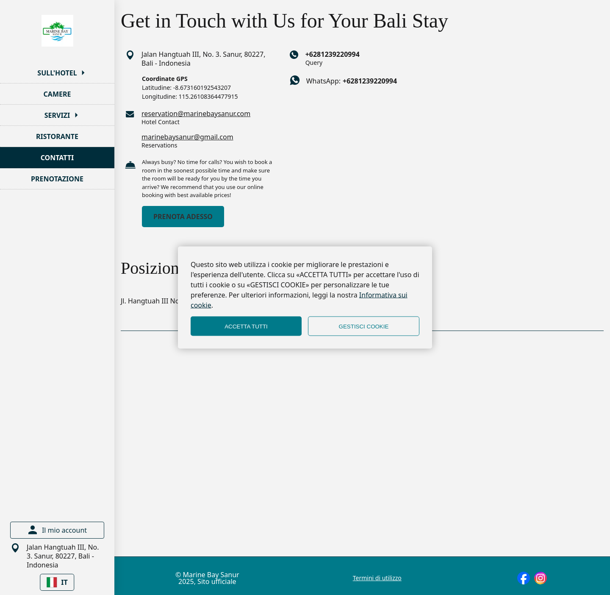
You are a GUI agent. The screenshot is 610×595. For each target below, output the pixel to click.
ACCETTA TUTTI (246, 326)
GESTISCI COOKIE (364, 326)
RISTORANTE (57, 136)
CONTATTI (57, 157)
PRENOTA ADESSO (183, 216)
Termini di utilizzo (377, 578)
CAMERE (57, 94)
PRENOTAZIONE (57, 179)
